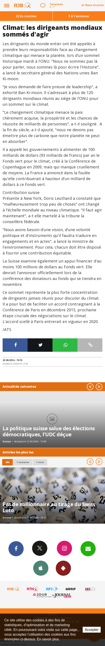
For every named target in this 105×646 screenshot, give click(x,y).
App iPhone (40, 568)
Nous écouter (94, 5)
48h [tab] (7, 462)
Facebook (16, 548)
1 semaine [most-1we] (22, 462)
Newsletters (88, 548)
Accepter (91, 630)
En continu (26, 16)
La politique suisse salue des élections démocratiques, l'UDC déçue (49, 431)
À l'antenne (79, 16)
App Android (63, 568)
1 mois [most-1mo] (40, 462)
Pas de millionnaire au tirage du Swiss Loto (49, 507)
